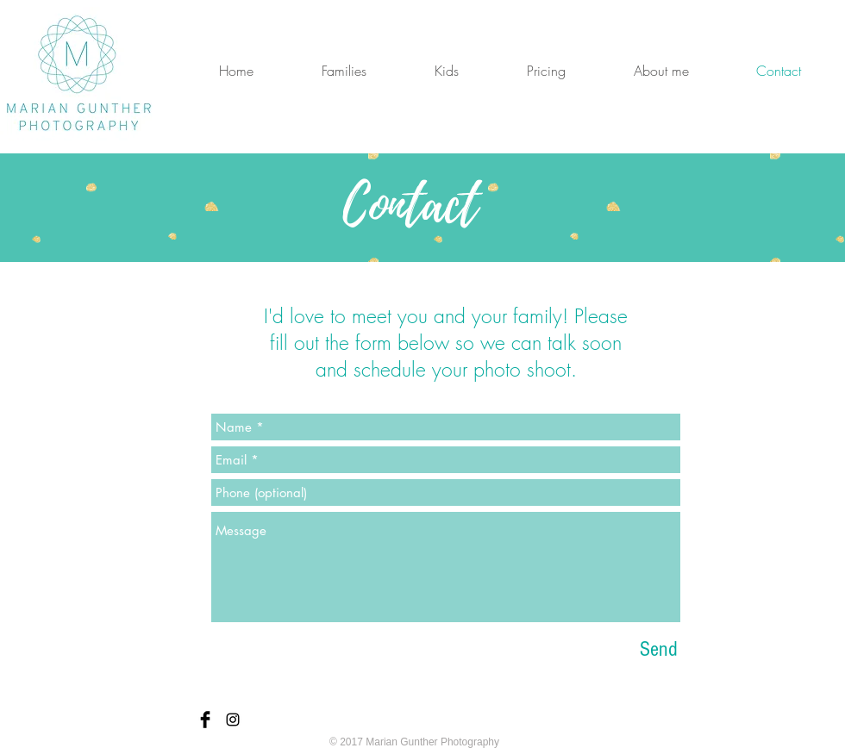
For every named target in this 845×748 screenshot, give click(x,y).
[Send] (658, 649)
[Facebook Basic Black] (205, 719)
